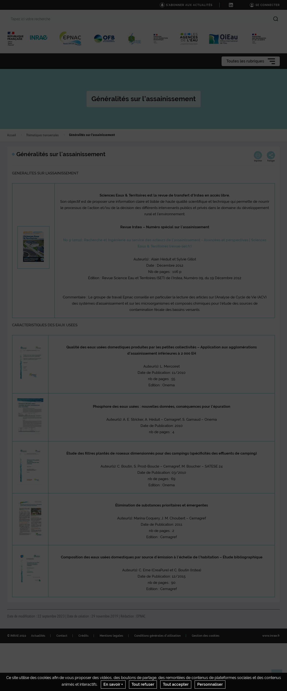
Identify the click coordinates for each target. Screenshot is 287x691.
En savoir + (113, 684)
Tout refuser (143, 684)
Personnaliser (210, 684)
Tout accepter (176, 684)
